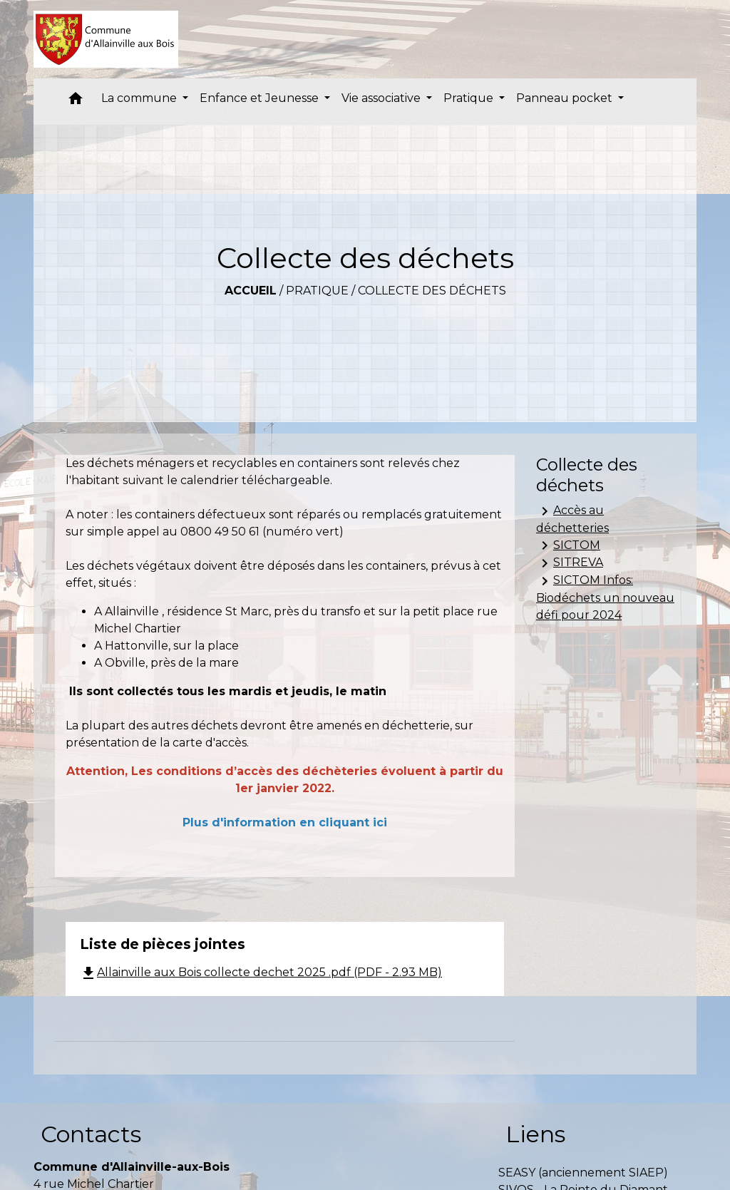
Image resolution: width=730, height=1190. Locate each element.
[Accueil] (106, 39)
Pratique (317, 290)
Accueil (251, 290)
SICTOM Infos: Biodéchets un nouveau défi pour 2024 (605, 597)
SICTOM (568, 545)
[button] (76, 101)
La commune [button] (140, 98)
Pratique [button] (469, 98)
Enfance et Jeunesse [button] (261, 98)
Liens (535, 1134)
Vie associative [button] (382, 98)
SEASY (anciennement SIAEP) (583, 1172)
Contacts (91, 1134)
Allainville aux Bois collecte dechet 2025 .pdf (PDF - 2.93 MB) (261, 972)
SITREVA (569, 563)
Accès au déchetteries (572, 519)
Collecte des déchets (432, 290)
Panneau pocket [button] (565, 98)
